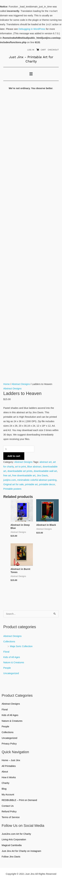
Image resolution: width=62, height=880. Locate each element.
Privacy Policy (9, 743)
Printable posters (12, 489)
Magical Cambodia (12, 845)
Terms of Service (11, 817)
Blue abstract (34, 466)
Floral (6, 651)
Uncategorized (11, 673)
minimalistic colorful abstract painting (36, 480)
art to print (20, 466)
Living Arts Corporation (14, 839)
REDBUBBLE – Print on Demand (19, 800)
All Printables (31, 766)
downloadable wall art (45, 471)
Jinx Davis (42, 475)
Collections (9, 641)
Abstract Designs (12, 636)
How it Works (9, 777)
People (7, 668)
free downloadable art (23, 475)
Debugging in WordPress (32, 29)
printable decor (47, 484)
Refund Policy (9, 811)
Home (6, 384)
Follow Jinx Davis (11, 856)
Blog (4, 788)
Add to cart (13, 456)
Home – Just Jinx (11, 760)
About (5, 771)
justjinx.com (9, 480)
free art (7, 475)
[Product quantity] (18, 449)
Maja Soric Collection (21, 646)
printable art (31, 484)
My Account (8, 794)
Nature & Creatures (13, 662)
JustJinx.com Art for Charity (16, 834)
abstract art (46, 462)
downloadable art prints (19, 471)
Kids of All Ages (11, 657)
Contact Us (8, 806)
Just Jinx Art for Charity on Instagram (21, 851)
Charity (5, 783)
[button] (31, 74)
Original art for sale (13, 484)
